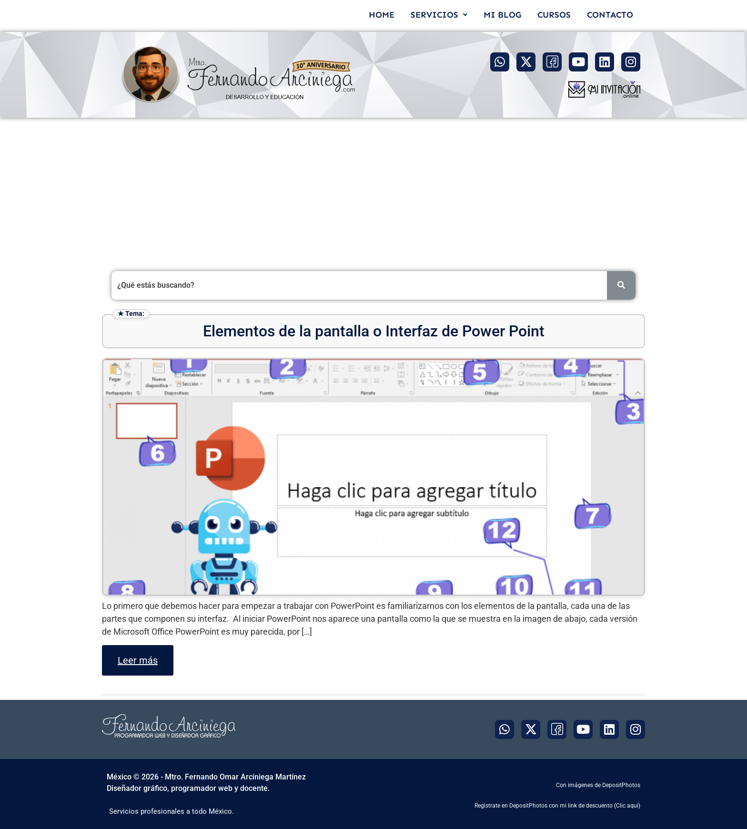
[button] (439, 15)
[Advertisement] (373, 189)
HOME (381, 15)
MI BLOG (502, 15)
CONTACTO (610, 15)
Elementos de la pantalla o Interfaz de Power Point (374, 331)
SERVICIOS (439, 15)
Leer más (138, 660)
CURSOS (554, 15)
